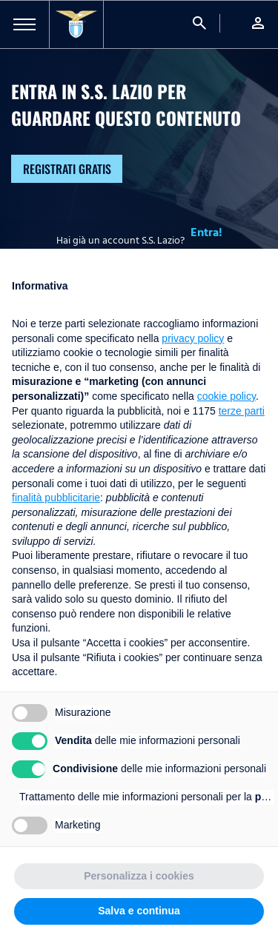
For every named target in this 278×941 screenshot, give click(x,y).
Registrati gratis (67, 169)
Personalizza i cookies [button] (139, 876)
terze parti (242, 411)
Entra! (206, 232)
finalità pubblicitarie (56, 497)
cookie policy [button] (226, 396)
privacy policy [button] (193, 338)
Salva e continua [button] (138, 911)
